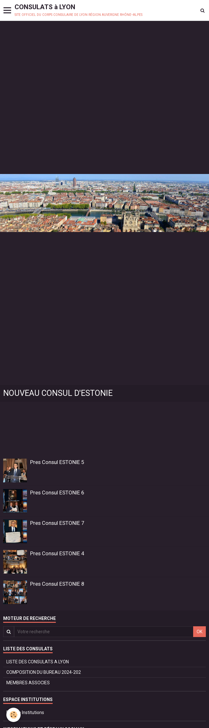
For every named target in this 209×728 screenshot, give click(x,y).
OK (199, 631)
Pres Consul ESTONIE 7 (57, 523)
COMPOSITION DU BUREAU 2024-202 (43, 672)
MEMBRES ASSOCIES (28, 682)
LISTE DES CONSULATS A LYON (37, 661)
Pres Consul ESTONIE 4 (57, 553)
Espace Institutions (25, 712)
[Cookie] (13, 715)
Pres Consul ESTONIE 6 (57, 492)
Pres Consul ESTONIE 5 (57, 462)
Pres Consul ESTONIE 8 (57, 584)
